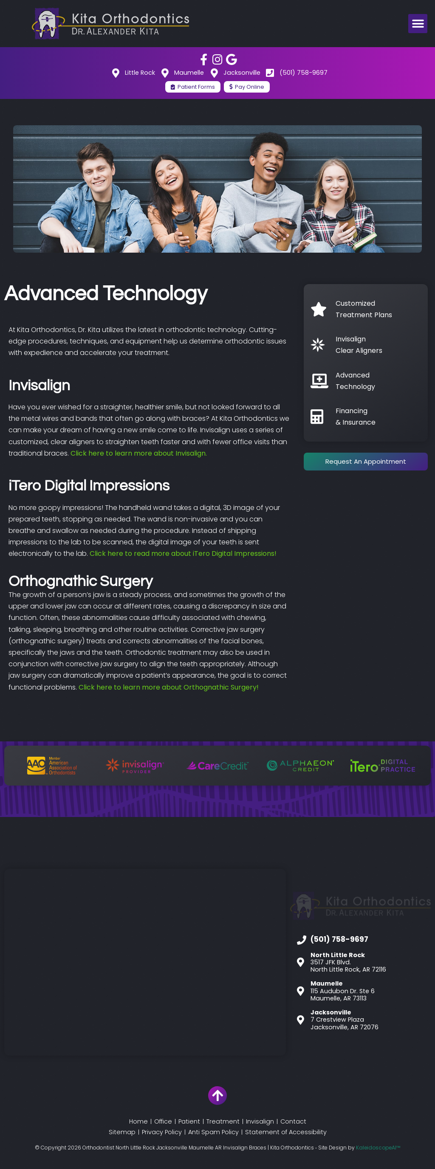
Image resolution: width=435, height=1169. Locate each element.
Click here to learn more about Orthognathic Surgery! (169, 687)
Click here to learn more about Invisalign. (139, 453)
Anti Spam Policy (213, 1132)
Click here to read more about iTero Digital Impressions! (184, 553)
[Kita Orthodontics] (145, 962)
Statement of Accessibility (286, 1132)
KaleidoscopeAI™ (378, 1147)
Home (138, 1121)
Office (163, 1121)
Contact (293, 1121)
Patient (189, 1121)
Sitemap (122, 1132)
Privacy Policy (162, 1132)
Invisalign (260, 1121)
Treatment (223, 1121)
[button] (417, 23)
